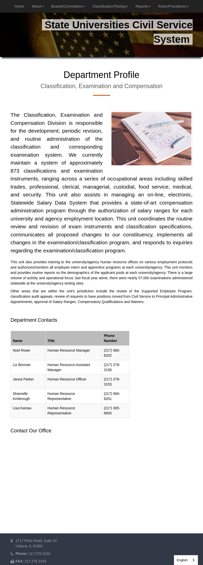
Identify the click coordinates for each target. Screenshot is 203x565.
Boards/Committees (68, 6)
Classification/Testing (110, 6)
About (38, 6)
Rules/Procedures (173, 6)
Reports (143, 6)
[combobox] (186, 560)
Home (19, 6)
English (182, 560)
